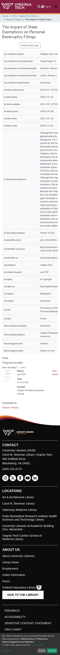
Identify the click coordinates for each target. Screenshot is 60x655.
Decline (41, 650)
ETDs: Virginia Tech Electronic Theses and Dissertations (26, 16)
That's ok (52, 650)
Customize (6, 650)
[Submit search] (39, 6)
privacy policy (37, 645)
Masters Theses (14, 19)
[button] (42, 6)
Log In (47, 6)
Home (5, 16)
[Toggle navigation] (56, 6)
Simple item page (30, 45)
